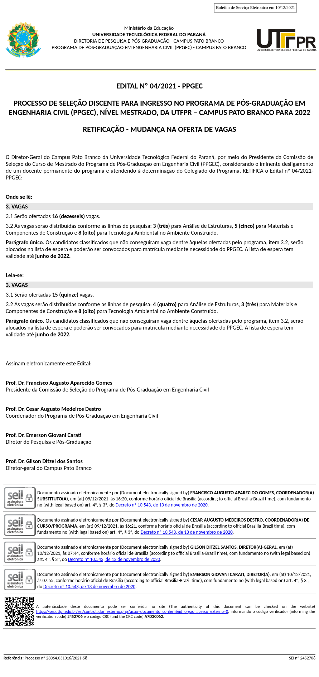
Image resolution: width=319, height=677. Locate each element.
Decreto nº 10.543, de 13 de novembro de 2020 (162, 505)
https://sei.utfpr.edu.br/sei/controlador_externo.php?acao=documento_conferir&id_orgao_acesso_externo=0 (132, 611)
